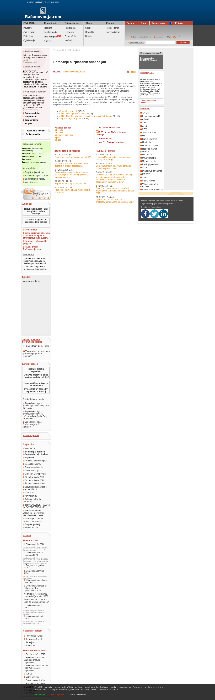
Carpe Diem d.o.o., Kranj (36, 346)
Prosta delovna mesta (33, 399)
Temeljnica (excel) (33, 639)
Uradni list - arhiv (149, 145)
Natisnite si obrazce (32, 631)
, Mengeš (148, 59)
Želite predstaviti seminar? (148, 102)
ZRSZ (144, 122)
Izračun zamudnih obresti (33, 606)
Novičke (89, 36)
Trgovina (48, 28)
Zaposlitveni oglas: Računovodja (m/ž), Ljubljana (32, 424)
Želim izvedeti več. (78, 694)
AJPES (28, 674)
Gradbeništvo (30, 120)
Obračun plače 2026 (34, 544)
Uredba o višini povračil (34, 474)
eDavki (144, 119)
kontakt (30, 2)
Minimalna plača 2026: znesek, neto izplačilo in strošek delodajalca (71, 164)
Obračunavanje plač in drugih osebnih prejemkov (35, 267)
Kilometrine (29, 448)
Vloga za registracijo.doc (70, 118)
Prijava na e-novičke (35, 131)
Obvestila (89, 32)
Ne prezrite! (28, 444)
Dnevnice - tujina (31, 470)
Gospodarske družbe (34, 680)
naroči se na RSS (162, 37)
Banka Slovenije (148, 139)
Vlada (144, 177)
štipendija (59, 130)
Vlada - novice (147, 181)
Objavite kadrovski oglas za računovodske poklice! (36, 376)
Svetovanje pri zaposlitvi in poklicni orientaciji (36, 390)
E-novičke (69, 32)
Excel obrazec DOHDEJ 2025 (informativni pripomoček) (36, 668)
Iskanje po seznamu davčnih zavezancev (33, 519)
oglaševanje (40, 2)
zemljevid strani (53, 2)
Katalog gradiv (50, 32)
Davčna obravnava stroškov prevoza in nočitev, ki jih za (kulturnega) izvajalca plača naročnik (72, 174)
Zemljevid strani (113, 32)
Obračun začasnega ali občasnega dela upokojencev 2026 (35, 588)
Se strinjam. (40, 694)
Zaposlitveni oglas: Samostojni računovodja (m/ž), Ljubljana (36, 405)
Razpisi (27, 123)
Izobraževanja (147, 73)
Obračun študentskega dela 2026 (35, 581)
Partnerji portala (31, 435)
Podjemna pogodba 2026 (34, 566)
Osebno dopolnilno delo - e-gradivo (150, 80)
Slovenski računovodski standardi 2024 (35, 488)
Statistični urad (148, 132)
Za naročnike (71, 36)
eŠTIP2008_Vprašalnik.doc (71, 113)
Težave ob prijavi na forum (36, 175)
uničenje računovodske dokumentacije (32, 149)
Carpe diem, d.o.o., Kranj (174, 200)
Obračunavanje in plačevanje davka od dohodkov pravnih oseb (113, 167)
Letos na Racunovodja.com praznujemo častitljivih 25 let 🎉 (35, 57)
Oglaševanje (29, 40)
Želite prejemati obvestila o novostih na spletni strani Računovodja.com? (36, 235)
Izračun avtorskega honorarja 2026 (33, 553)
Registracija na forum (34, 172)
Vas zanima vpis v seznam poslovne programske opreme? (36, 353)
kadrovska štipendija (64, 135)
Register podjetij (31, 524)
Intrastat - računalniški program (35, 242)
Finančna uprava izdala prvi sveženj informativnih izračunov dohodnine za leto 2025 (115, 190)
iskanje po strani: (136, 42)
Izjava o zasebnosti (160, 204)
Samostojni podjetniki (34, 683)
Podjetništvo (30, 116)
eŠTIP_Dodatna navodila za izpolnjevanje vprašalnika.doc (85, 116)
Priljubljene (28, 36)
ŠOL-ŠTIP (58, 140)
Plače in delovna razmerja (73, 72)
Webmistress (156, 207)
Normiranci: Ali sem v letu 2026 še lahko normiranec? (36, 600)
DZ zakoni (146, 154)
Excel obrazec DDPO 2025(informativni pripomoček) (34, 660)
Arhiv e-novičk (33, 134)
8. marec (27, 159)
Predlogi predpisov (149, 164)
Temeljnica (30, 642)
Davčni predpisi (148, 158)
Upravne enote (148, 161)
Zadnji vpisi (28, 32)
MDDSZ (145, 174)
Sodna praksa (30, 527)
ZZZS (143, 129)
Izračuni (68, 40)
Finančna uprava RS (150, 116)
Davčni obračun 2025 (34, 654)
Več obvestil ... (30, 182)
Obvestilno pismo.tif (68, 111)
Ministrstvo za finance (151, 171)
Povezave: (145, 108)
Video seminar (31, 677)
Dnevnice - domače (33, 467)
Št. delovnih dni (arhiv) (34, 483)
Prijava (176, 23)
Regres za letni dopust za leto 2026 (71, 183)
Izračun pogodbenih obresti (34, 617)
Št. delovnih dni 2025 (33, 477)
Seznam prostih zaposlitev (36, 370)
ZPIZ (143, 126)
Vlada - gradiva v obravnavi (149, 185)
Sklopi (88, 28)
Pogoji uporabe (146, 204)
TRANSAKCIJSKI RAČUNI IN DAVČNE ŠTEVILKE (36, 506)
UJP (143, 136)
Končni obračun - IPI (32, 156)
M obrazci (29, 645)
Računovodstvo (31, 113)
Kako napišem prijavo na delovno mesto (36, 384)
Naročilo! (48, 41)
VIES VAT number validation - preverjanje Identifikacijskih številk (33, 513)
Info (148, 207)
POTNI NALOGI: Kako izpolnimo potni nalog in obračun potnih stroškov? (34, 261)
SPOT (144, 167)
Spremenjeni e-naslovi (34, 179)
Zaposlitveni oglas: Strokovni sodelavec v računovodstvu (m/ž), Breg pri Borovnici (35, 415)
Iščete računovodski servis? (150, 53)
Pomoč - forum (113, 28)
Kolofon (171, 204)
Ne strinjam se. (58, 694)
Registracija (70, 28)
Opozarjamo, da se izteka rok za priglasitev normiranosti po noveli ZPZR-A (115, 200)
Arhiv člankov (30, 496)
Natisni (133, 72)
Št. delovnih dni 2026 (33, 480)
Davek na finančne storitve (35, 162)
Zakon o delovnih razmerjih (32, 500)
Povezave (28, 28)
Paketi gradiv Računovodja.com (32, 248)
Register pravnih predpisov (148, 150)
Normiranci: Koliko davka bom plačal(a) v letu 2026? (36, 595)
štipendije (59, 132)
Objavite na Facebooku (109, 127)
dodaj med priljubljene (141, 37)
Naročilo (111, 142)
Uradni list (28, 492)
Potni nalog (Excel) (33, 636)
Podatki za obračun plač (35, 461)
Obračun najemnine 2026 (34, 572)
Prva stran (29, 23)
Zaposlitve (28, 457)
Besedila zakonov (32, 464)
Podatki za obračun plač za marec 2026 (73, 157)
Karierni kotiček (30, 364)
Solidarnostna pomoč (32, 153)
